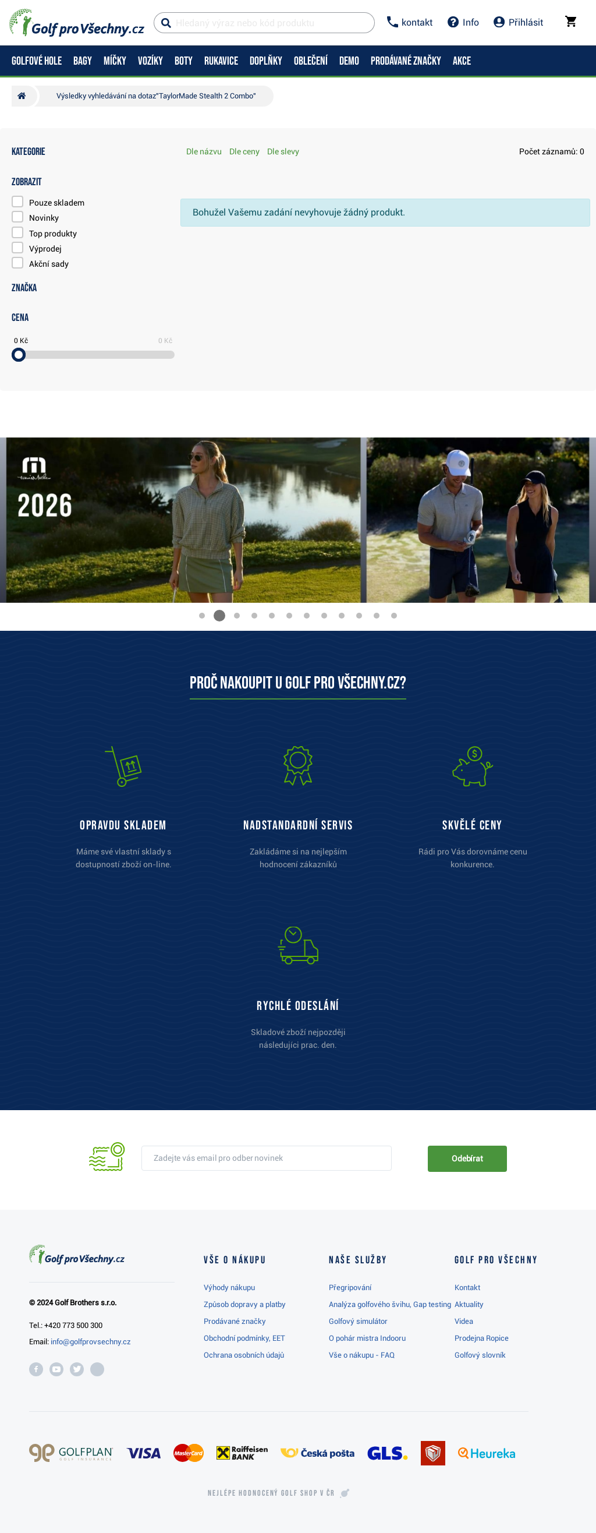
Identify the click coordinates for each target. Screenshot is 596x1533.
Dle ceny (244, 151)
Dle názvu (204, 151)
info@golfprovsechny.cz (91, 1341)
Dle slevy (283, 151)
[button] (202, 615)
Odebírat (467, 1158)
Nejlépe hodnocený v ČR (271, 1493)
